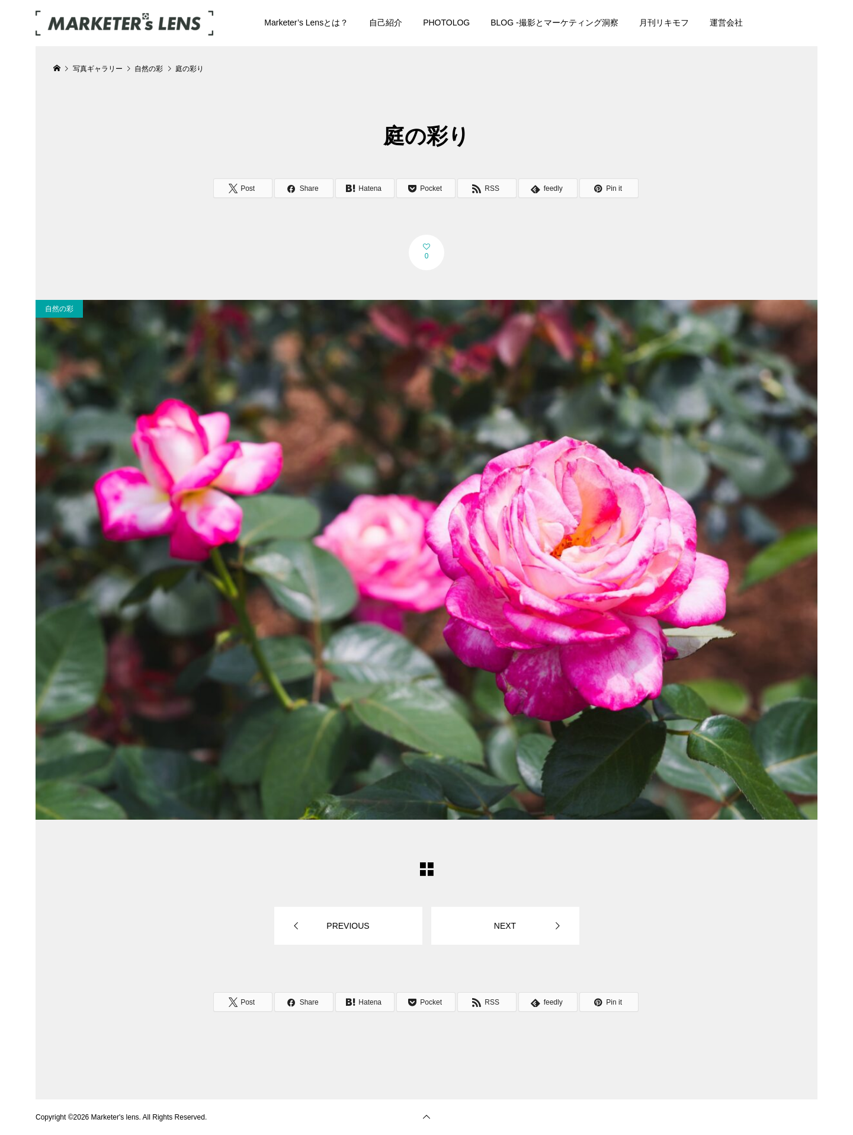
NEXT (505, 926)
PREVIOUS (347, 926)
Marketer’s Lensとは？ (306, 22)
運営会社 (726, 22)
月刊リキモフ (664, 22)
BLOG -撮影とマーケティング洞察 (554, 22)
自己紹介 (385, 22)
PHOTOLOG (446, 22)
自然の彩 (59, 309)
